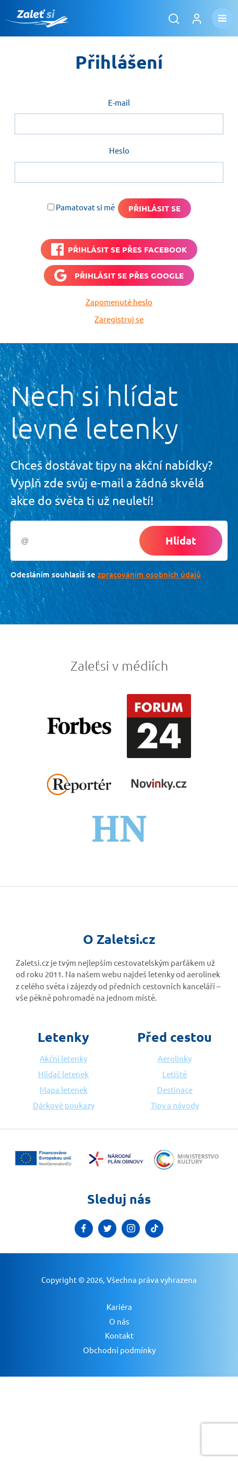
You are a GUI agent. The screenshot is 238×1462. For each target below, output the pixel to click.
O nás (119, 1321)
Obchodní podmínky (119, 1350)
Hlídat (180, 540)
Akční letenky (63, 1058)
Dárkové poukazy (63, 1105)
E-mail (119, 102)
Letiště (174, 1074)
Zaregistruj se (119, 319)
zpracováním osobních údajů (149, 574)
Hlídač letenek (63, 1074)
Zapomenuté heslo (119, 302)
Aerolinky (175, 1058)
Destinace (175, 1089)
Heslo (119, 150)
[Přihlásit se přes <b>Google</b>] (119, 275)
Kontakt (119, 1335)
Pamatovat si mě (85, 207)
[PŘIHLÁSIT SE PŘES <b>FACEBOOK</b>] (119, 249)
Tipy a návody (175, 1105)
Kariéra (119, 1307)
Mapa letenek (64, 1089)
